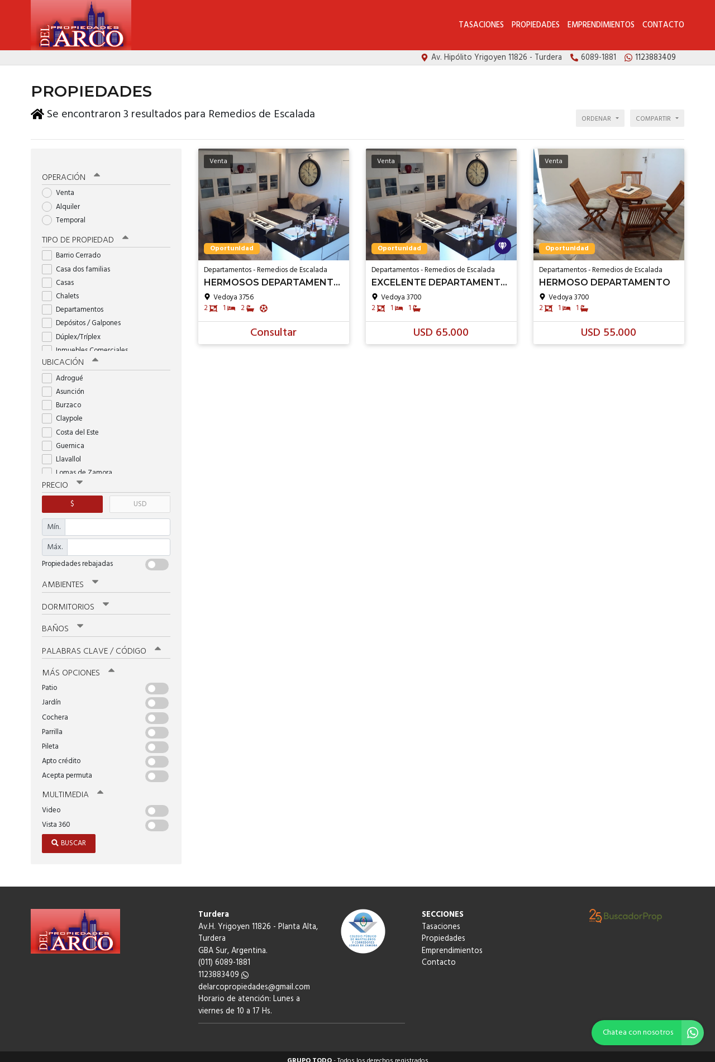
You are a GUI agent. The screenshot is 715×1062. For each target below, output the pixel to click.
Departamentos (76, 303)
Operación (71, 171)
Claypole (66, 412)
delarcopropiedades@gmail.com (254, 979)
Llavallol (65, 452)
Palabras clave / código (101, 643)
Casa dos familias (79, 262)
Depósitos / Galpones (85, 316)
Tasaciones (481, 25)
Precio (62, 478)
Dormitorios (75, 600)
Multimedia (72, 787)
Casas (61, 276)
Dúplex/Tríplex (75, 330)
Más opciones (78, 665)
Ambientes (70, 578)
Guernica (67, 439)
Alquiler (64, 200)
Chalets (64, 289)
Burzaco (65, 398)
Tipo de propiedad (85, 233)
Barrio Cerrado (75, 249)
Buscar (68, 835)
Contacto (663, 25)
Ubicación (70, 356)
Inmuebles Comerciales (88, 344)
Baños (62, 621)
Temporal (67, 213)
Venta (62, 187)
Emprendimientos (601, 25)
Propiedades (536, 25)
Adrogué (66, 371)
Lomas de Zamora (81, 466)
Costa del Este (74, 425)
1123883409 (223, 966)
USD (140, 497)
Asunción (67, 384)
